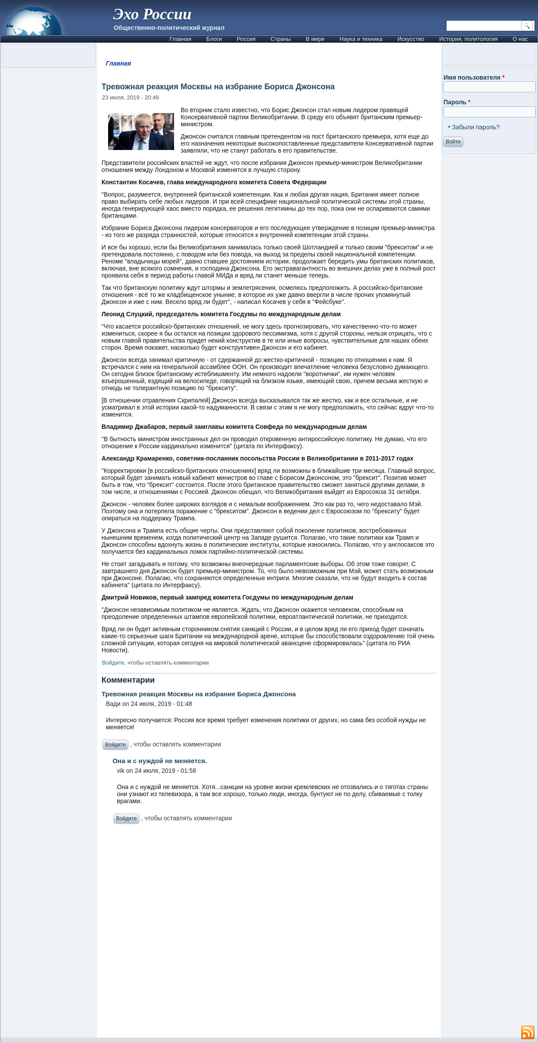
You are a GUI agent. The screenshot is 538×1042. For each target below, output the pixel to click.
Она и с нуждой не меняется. (160, 760)
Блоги (214, 39)
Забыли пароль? (476, 127)
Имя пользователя (474, 77)
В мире (315, 39)
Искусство (410, 39)
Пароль (456, 102)
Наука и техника (361, 39)
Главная (180, 39)
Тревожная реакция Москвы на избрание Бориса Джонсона (199, 694)
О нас (520, 39)
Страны (280, 39)
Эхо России (152, 14)
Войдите (113, 662)
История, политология (468, 39)
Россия (246, 39)
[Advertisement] (269, 933)
